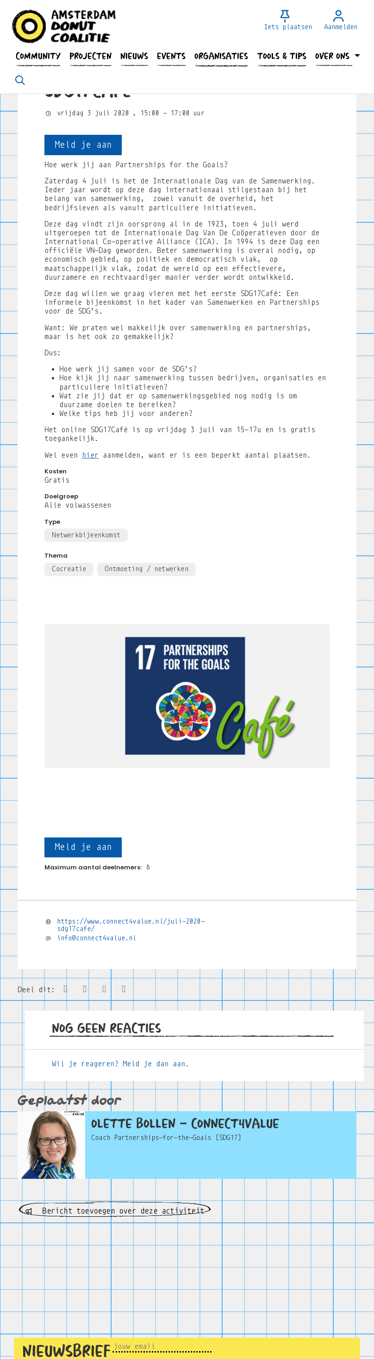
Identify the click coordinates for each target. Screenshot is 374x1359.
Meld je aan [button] (83, 145)
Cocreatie (69, 569)
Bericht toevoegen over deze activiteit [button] (115, 1211)
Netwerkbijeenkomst (86, 535)
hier (90, 455)
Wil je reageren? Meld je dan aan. (120, 1064)
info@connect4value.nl (97, 938)
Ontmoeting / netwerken (146, 569)
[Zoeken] (20, 81)
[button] (38, 56)
